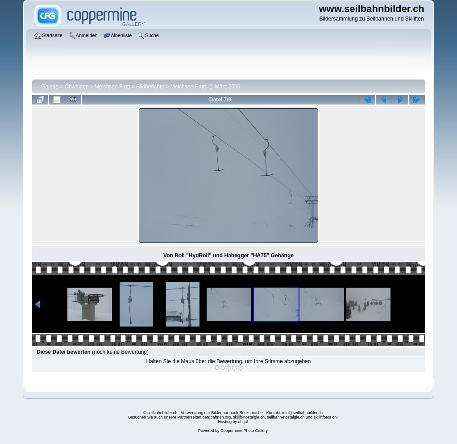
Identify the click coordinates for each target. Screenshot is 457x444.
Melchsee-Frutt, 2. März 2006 (205, 87)
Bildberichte (150, 87)
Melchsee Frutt (112, 87)
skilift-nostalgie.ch (249, 417)
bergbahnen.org (216, 417)
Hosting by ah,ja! (233, 421)
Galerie (49, 87)
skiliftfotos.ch (325, 417)
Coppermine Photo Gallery (244, 430)
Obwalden (77, 87)
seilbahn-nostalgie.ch (286, 417)
